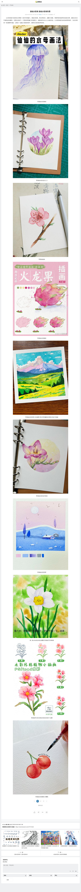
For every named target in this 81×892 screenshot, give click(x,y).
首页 (4, 5)
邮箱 (30, 875)
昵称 (5, 875)
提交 (8, 879)
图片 (7, 5)
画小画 (7, 824)
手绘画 (11, 5)
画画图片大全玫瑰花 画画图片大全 (10, 846)
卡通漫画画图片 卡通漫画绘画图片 (68, 846)
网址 (56, 875)
